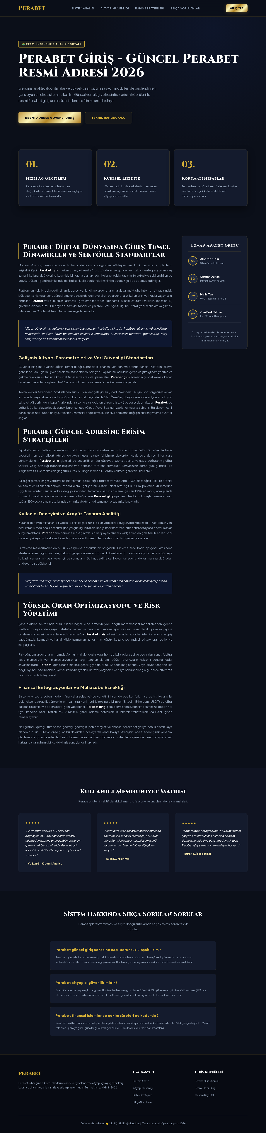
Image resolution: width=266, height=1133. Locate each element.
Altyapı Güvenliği (115, 8)
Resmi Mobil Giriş (205, 1088)
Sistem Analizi (82, 8)
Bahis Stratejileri (149, 8)
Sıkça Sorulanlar (185, 8)
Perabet (31, 8)
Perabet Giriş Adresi (207, 1081)
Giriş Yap (236, 8)
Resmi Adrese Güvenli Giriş (49, 118)
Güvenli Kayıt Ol (204, 1095)
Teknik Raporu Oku (108, 118)
